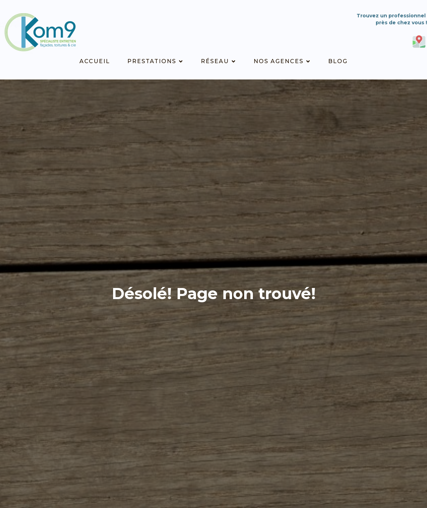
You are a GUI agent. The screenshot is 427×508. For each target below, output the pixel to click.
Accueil (94, 61)
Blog (338, 61)
